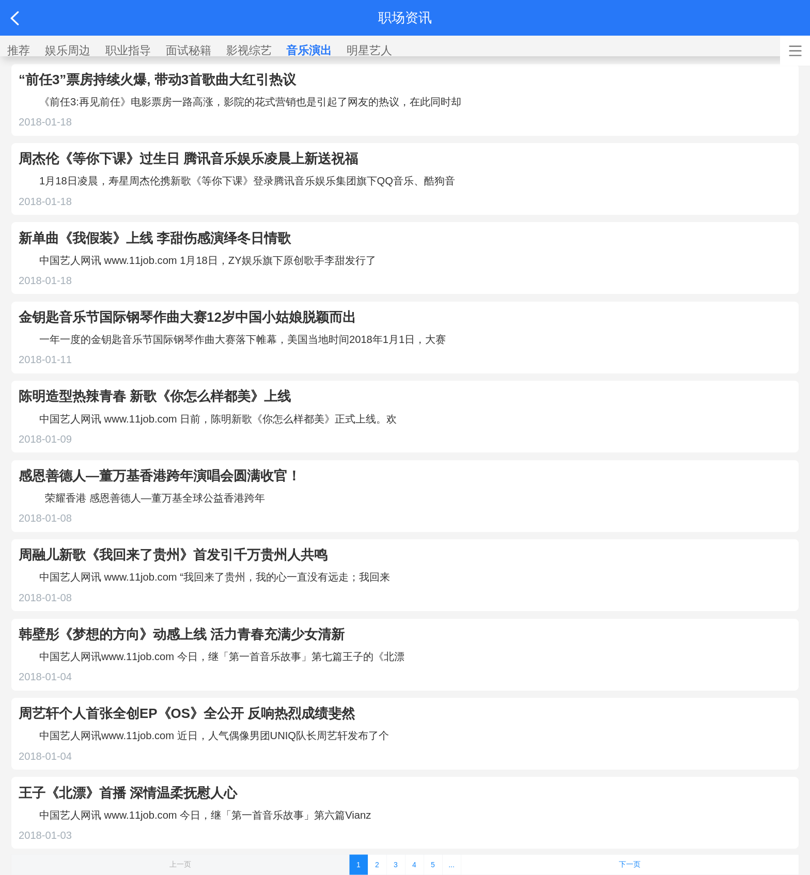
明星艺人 (369, 50)
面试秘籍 (188, 50)
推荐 (18, 50)
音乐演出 (309, 50)
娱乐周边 (67, 50)
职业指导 (128, 50)
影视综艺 (249, 50)
